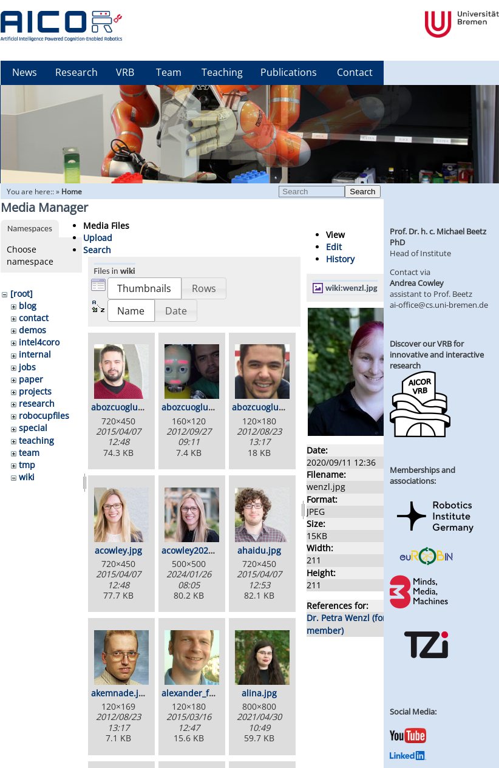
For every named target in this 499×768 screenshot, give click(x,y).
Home (71, 191)
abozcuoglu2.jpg (194, 407)
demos (32, 330)
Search (362, 191)
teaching (36, 440)
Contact (355, 72)
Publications (288, 72)
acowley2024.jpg (194, 550)
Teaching (222, 72)
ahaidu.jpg (259, 550)
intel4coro (39, 342)
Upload (97, 237)
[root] (21, 293)
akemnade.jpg (120, 693)
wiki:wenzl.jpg (351, 287)
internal (35, 354)
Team (169, 72)
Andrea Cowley (417, 282)
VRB (125, 72)
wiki (27, 477)
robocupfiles (44, 415)
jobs (27, 367)
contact (34, 318)
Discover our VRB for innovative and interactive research (437, 354)
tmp (27, 465)
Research (76, 72)
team (29, 452)
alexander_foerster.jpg (207, 693)
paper (31, 379)
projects (35, 391)
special (33, 427)
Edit (334, 247)
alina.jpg (259, 693)
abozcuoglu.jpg (122, 407)
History (340, 259)
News (24, 72)
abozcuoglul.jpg (264, 407)
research (37, 403)
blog (27, 305)
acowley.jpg (118, 550)
